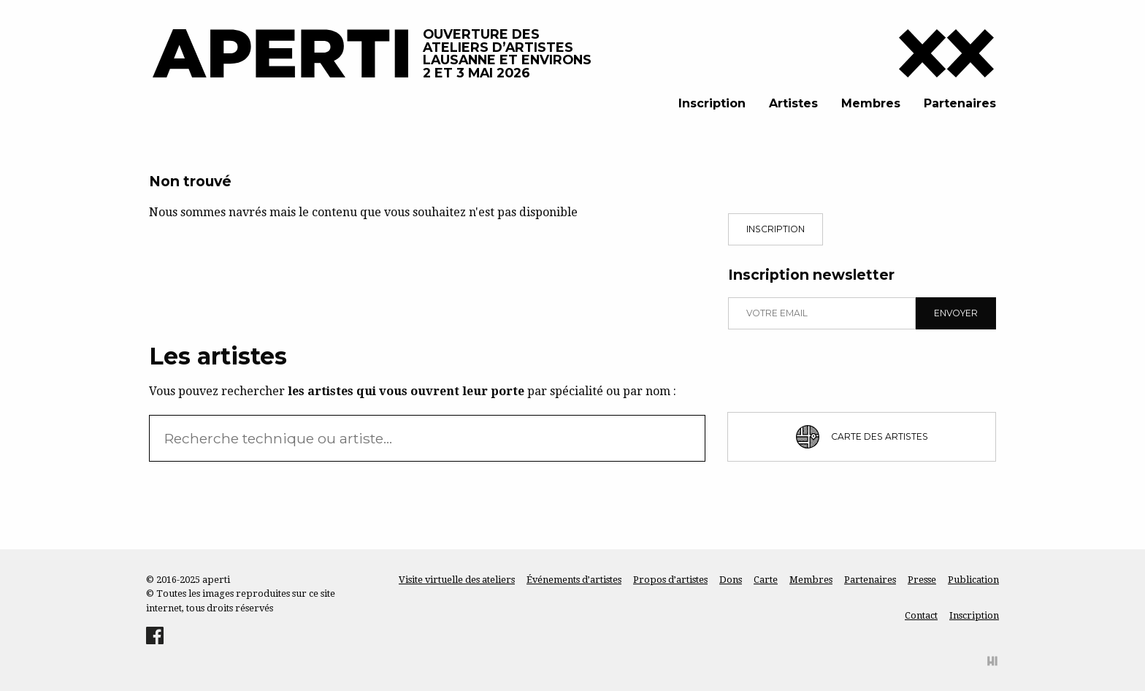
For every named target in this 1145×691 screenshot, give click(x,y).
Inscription (712, 103)
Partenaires (960, 103)
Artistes (793, 103)
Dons (730, 579)
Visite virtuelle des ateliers (457, 579)
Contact (921, 615)
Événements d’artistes (573, 579)
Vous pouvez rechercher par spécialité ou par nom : (412, 391)
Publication (973, 579)
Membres (870, 103)
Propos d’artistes (670, 579)
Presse (922, 579)
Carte (766, 579)
